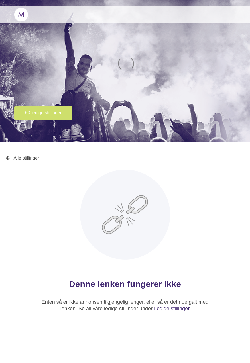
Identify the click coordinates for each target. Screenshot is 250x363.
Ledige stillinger (172, 308)
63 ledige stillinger (43, 112)
